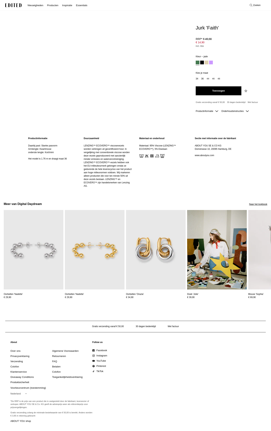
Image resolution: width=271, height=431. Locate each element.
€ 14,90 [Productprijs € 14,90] (200, 42)
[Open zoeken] (255, 5)
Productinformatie (207, 111)
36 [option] (202, 78)
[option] (197, 63)
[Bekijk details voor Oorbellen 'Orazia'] (156, 250)
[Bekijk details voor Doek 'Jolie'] (217, 250)
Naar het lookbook (258, 204)
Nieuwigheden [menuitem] (35, 5)
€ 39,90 (191, 297)
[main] (135, 162)
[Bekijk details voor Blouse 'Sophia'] (256, 294)
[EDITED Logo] (13, 5)
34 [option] (197, 78)
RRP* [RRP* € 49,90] (204, 39)
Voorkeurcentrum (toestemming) (28, 388)
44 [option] (208, 78)
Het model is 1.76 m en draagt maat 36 (47, 158)
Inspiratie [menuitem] (67, 5)
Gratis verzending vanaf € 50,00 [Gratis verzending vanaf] (210, 102)
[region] (52, 162)
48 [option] (219, 78)
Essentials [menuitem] (81, 5)
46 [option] (213, 78)
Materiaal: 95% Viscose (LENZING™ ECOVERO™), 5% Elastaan (157, 147)
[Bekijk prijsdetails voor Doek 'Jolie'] (217, 297)
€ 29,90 (7, 297)
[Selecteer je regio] (19, 393)
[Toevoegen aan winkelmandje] (218, 90)
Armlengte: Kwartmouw (39, 149)
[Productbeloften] (230, 102)
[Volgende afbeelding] (269, 227)
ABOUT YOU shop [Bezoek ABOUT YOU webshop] (20, 421)
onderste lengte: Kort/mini (41, 152)
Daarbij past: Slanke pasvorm (42, 145)
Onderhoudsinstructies (235, 111)
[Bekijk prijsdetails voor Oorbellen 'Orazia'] (156, 297)
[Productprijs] (230, 43)
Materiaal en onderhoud (151, 138)
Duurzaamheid (91, 138)
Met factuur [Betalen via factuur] (253, 102)
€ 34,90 (129, 297)
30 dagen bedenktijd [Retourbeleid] (236, 102)
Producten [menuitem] (52, 5)
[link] (13, 343)
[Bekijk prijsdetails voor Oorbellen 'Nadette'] (33, 297)
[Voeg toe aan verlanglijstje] (246, 90)
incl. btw (200, 46)
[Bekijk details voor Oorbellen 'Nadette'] (33, 250)
